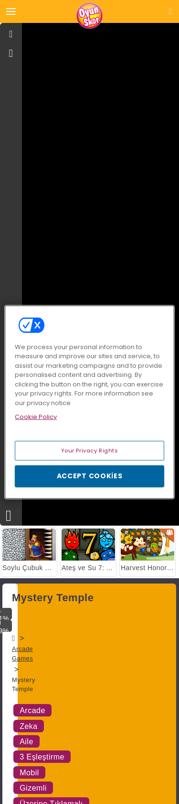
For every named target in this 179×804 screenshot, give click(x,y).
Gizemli (33, 788)
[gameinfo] (11, 53)
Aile (26, 742)
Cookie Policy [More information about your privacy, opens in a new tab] (36, 416)
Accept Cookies (90, 476)
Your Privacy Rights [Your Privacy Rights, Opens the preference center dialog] (89, 450)
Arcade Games (22, 653)
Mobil (29, 773)
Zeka (29, 726)
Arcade (32, 710)
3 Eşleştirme (42, 757)
